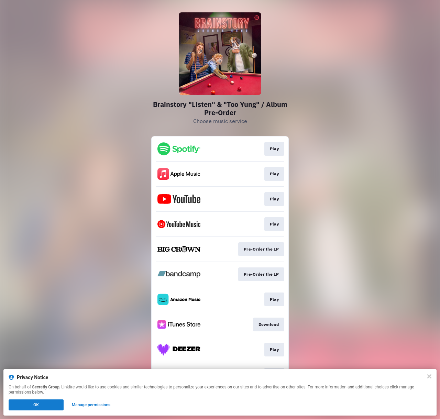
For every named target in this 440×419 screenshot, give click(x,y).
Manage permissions (91, 405)
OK (36, 405)
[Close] (429, 376)
